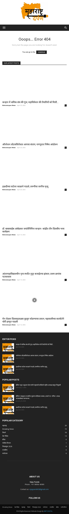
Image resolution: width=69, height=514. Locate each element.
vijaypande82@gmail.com (39, 489)
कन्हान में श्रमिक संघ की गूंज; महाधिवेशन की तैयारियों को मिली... (30, 102)
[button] (4, 28)
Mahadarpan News (9, 105)
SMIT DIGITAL (48, 511)
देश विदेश (17, 507)
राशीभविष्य (64, 507)
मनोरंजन (45, 507)
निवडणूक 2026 (36, 507)
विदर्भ (28, 507)
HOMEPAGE (41, 52)
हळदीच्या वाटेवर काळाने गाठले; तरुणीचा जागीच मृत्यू (25, 186)
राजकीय (52, 507)
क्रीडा (57, 507)
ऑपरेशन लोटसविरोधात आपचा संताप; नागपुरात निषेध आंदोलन (30, 144)
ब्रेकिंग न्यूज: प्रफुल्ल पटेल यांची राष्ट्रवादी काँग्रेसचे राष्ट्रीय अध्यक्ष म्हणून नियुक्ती (38, 385)
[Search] (65, 28)
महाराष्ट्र (23, 507)
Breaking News (7, 507)
